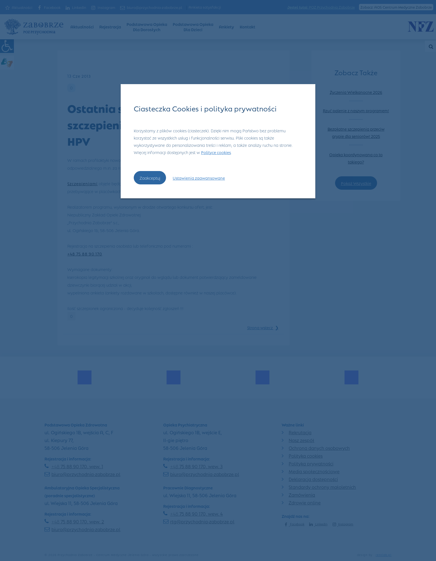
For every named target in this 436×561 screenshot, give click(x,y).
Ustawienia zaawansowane (199, 178)
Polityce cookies (216, 152)
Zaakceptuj (150, 178)
